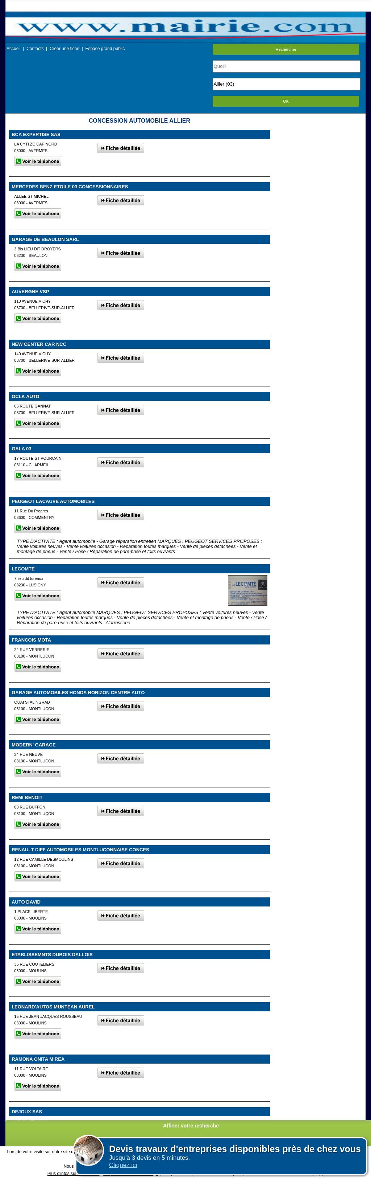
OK (286, 101)
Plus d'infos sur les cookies (73, 1173)
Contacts (34, 48)
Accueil (14, 48)
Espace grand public (105, 48)
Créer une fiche (64, 48)
